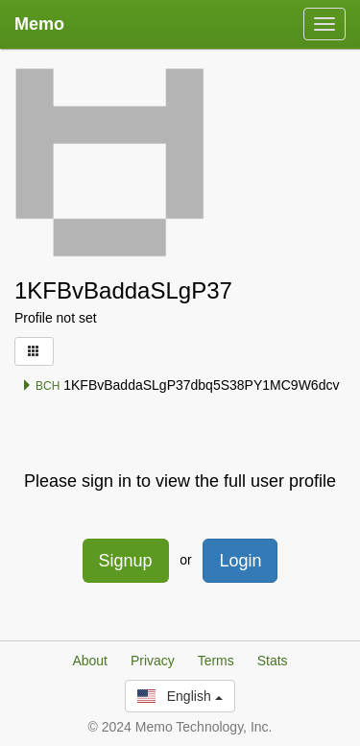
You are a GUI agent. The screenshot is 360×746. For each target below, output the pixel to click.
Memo (39, 24)
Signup (126, 560)
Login (240, 560)
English (179, 696)
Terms (216, 660)
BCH (40, 386)
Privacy (153, 660)
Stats (272, 660)
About (90, 660)
